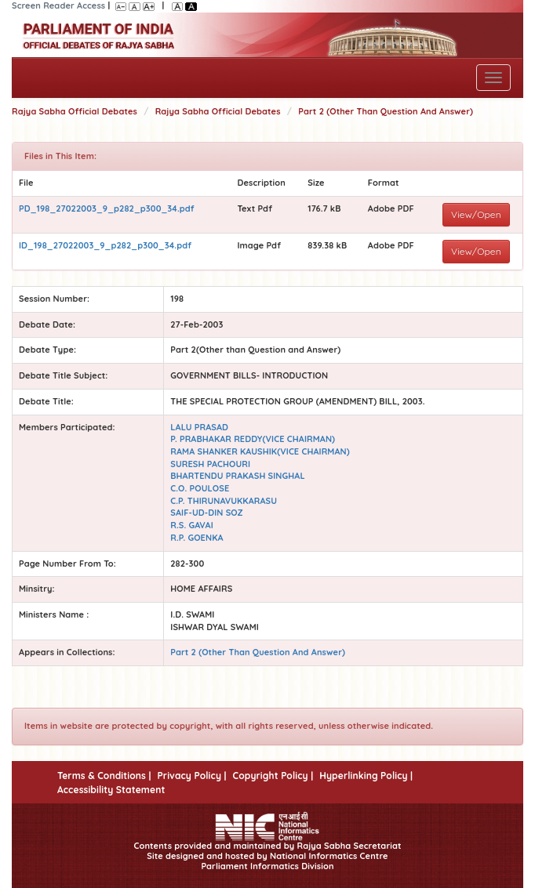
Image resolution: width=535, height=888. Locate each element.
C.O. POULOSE (199, 488)
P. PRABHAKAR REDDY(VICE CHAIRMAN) (252, 438)
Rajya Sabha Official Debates (74, 111)
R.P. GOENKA (196, 537)
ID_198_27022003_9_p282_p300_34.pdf (105, 245)
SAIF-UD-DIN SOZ (206, 512)
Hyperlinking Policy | (366, 775)
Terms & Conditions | (104, 775)
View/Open (476, 214)
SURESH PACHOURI (210, 463)
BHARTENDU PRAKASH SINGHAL (237, 475)
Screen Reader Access (58, 5)
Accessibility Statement (111, 790)
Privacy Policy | (191, 775)
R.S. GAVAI (191, 525)
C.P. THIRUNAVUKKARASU (223, 500)
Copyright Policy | (273, 775)
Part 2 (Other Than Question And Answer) (385, 111)
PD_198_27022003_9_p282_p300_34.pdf (107, 208)
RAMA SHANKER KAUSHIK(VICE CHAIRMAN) (260, 451)
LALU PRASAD (199, 427)
